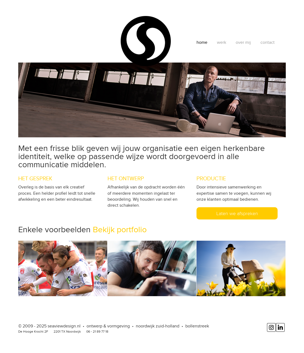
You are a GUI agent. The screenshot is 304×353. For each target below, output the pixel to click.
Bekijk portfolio (120, 229)
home (201, 42)
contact (267, 42)
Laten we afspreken (237, 213)
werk (221, 42)
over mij (243, 42)
